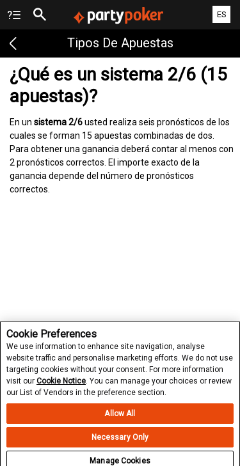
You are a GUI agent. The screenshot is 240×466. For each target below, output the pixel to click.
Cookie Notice (61, 386)
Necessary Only (120, 443)
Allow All (119, 419)
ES (222, 14)
